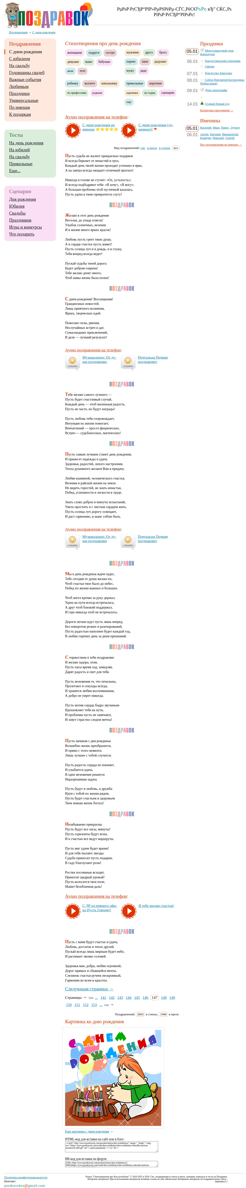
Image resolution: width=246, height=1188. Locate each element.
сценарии (167, 93)
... (96, 997)
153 (94, 1005)
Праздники (19, 93)
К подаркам (20, 114)
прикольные (135, 83)
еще (129, 102)
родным (97, 93)
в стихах (164, 148)
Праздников (20, 220)
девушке (73, 62)
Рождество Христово (218, 73)
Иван (216, 127)
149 (172, 997)
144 (128, 997)
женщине (74, 52)
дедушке (160, 61)
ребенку (72, 83)
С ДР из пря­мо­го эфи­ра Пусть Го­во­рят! (99, 908)
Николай (218, 138)
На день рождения (26, 143)
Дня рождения (22, 199)
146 (145, 997)
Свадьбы (17, 213)
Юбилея (17, 206)
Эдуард (235, 127)
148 (163, 997)
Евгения (215, 134)
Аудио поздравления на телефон (96, 116)
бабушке (104, 62)
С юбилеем (19, 58)
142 (111, 997)
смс (143, 148)
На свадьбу (19, 65)
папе (145, 61)
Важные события (25, 79)
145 (137, 997)
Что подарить (21, 234)
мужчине (133, 52)
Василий (205, 127)
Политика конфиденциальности (25, 1177)
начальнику (109, 83)
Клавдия (205, 138)
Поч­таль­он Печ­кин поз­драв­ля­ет (153, 359)
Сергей (229, 138)
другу (149, 52)
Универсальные (23, 100)
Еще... (14, 170)
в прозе (152, 148)
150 (69, 1005)
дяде (143, 70)
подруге (93, 52)
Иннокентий (230, 134)
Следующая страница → (89, 988)
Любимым (19, 86)
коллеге (90, 83)
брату (163, 52)
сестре (110, 52)
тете (82, 71)
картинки (132, 93)
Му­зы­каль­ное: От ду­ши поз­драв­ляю (99, 359)
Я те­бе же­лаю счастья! (156, 906)
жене (70, 71)
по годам (149, 93)
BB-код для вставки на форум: (86, 1159)
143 (120, 997)
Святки (209, 66)
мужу (130, 70)
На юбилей (19, 150)
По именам (19, 107)
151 (77, 1005)
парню (131, 61)
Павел (225, 127)
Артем (204, 134)
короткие (155, 83)
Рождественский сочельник (222, 61)
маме (88, 62)
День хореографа (216, 90)
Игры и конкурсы (25, 227)
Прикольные (20, 163)
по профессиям (76, 93)
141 (103, 997)
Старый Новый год (217, 104)
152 (85, 1005)
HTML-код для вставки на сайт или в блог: (94, 1139)
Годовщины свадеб (26, 72)
